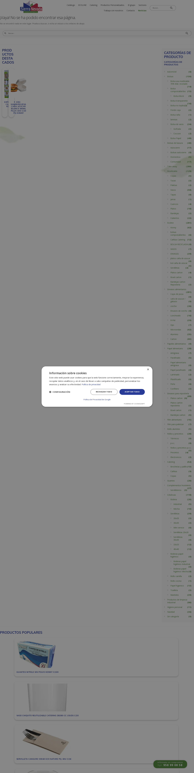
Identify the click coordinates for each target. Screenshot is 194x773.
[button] (59, 392)
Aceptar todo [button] (131, 392)
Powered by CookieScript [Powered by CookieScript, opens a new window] (134, 404)
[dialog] (97, 386)
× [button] (148, 370)
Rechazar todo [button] (102, 392)
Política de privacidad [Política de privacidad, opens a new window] (92, 384)
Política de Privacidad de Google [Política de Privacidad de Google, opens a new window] (97, 399)
